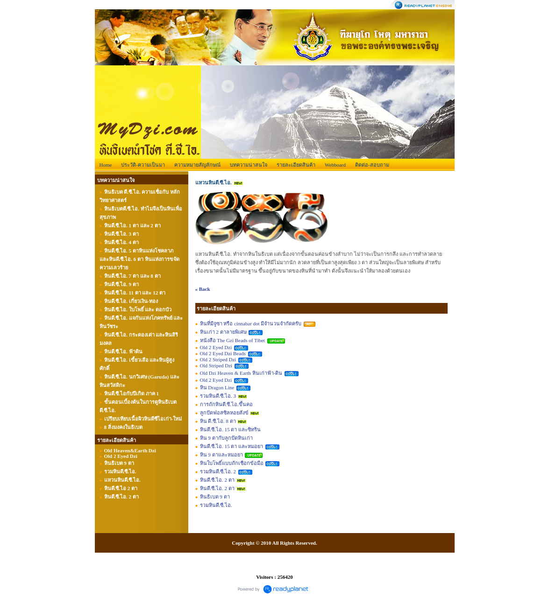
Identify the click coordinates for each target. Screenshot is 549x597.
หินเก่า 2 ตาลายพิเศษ (223, 332)
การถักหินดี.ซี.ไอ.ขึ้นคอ (226, 404)
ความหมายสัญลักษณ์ (197, 165)
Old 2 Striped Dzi (218, 359)
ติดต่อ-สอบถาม (372, 165)
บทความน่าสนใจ (248, 165)
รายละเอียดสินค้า (296, 165)
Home (106, 165)
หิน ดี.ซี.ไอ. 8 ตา (218, 421)
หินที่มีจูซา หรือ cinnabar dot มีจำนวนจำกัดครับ (251, 323)
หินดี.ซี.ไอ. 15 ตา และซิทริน (230, 429)
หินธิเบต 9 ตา (215, 496)
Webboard (335, 165)
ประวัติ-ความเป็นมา (143, 165)
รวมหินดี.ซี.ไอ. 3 (218, 396)
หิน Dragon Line (217, 387)
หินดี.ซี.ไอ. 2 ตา (217, 480)
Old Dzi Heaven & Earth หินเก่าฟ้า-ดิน (241, 373)
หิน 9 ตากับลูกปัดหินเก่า (226, 438)
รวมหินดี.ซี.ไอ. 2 (218, 471)
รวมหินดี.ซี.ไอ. (216, 505)
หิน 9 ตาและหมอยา (221, 454)
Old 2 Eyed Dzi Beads (223, 353)
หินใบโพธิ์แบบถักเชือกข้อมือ (232, 463)
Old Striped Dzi (216, 365)
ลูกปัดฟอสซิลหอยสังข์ (224, 412)
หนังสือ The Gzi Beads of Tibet (232, 340)
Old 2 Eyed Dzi (216, 347)
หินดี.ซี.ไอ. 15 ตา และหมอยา (232, 446)
